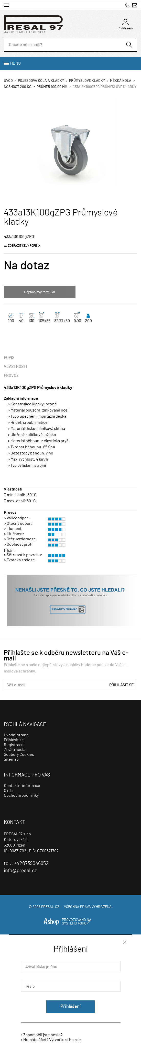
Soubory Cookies (19, 754)
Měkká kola (120, 81)
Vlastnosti (15, 366)
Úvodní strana (16, 735)
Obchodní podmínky (21, 795)
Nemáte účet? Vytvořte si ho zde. (52, 1040)
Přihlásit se (121, 685)
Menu (15, 63)
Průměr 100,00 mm (52, 87)
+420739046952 (127, 5)
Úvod (8, 81)
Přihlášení (70, 1006)
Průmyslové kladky (87, 81)
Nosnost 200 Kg (17, 87)
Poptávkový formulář (39, 292)
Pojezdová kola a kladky (41, 81)
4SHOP (84, 923)
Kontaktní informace (22, 786)
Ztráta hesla (14, 750)
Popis (9, 358)
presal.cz (50, 907)
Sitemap (11, 759)
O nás (9, 791)
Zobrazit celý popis (23, 245)
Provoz (11, 375)
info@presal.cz (134, 5)
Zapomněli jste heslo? (42, 1035)
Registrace (14, 745)
